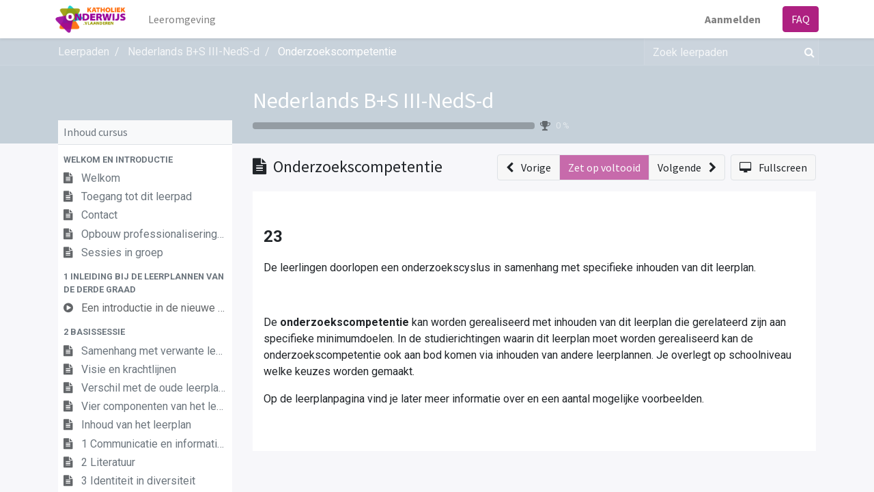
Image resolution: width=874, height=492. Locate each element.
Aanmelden (730, 19)
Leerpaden (83, 51)
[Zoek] (806, 52)
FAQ (798, 19)
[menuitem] (185, 19)
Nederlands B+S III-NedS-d (373, 100)
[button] (145, 159)
